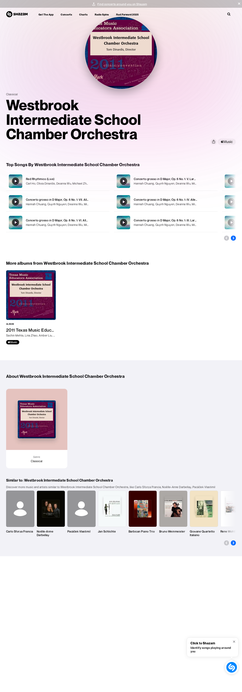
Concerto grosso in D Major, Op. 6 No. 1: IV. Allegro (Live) (171, 199)
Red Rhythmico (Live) (40, 179)
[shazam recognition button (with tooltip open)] (231, 667)
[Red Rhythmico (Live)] (58, 181)
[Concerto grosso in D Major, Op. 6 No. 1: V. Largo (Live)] (166, 181)
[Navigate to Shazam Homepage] (18, 14)
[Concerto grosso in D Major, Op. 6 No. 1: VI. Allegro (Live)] (58, 222)
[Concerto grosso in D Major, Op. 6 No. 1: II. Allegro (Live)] (231, 181)
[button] (239, 3)
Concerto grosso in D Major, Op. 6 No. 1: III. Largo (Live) (170, 220)
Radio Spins (102, 14)
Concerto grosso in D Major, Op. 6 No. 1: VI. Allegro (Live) (63, 220)
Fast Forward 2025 (127, 14)
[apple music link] (227, 142)
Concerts (66, 14)
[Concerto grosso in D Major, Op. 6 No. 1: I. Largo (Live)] (231, 201)
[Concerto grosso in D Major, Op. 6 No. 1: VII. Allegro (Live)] (58, 201)
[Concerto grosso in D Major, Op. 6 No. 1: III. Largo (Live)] (166, 222)
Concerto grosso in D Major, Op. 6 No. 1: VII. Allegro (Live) (64, 199)
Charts (83, 14)
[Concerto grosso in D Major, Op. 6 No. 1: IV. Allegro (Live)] (166, 201)
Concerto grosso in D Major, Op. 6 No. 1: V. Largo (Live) (170, 179)
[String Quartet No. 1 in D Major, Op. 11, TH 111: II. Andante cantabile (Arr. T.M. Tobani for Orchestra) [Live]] (231, 222)
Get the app (46, 14)
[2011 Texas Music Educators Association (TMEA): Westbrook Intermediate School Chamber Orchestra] (31, 307)
